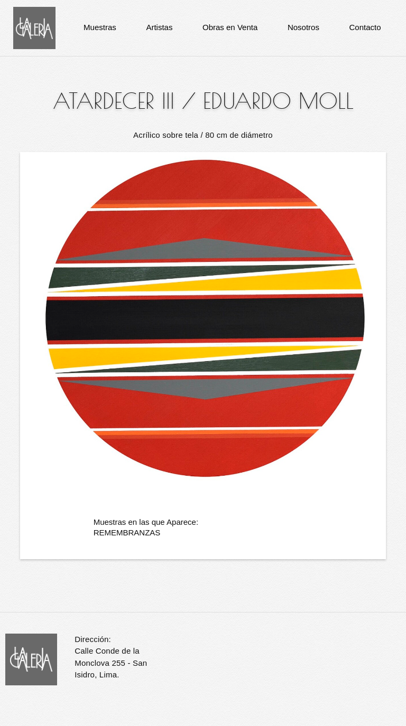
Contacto (365, 27)
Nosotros (303, 27)
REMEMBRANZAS (127, 532)
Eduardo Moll (278, 101)
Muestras (100, 27)
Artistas (159, 27)
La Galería (34, 28)
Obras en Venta (229, 27)
